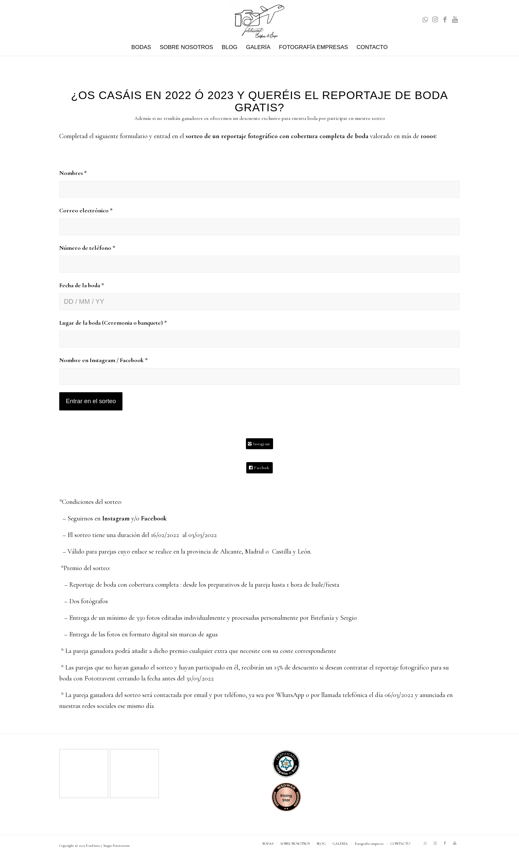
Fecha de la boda (81, 285)
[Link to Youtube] (455, 20)
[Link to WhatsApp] (425, 20)
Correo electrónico (86, 210)
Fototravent (121, 845)
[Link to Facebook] (445, 20)
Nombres (73, 173)
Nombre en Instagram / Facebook (103, 360)
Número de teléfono (87, 247)
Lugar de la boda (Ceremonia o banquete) (113, 322)
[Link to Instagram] (435, 20)
